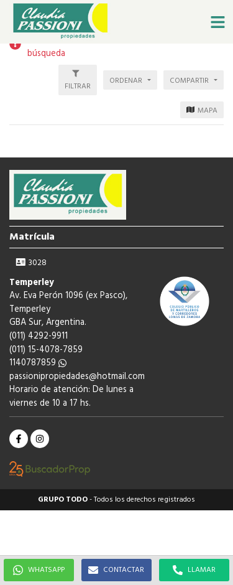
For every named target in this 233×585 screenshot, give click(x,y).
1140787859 (37, 363)
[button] (217, 21)
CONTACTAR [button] (116, 570)
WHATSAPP (39, 570)
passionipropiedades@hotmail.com (77, 377)
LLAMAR (194, 570)
